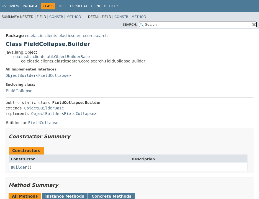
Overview (10, 6)
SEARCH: (130, 25)
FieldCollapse (53, 75)
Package (30, 6)
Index (101, 6)
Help (113, 6)
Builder (19, 167)
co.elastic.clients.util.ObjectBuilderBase (51, 56)
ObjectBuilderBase (44, 108)
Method (73, 17)
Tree (62, 6)
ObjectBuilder (21, 75)
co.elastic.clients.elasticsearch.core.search (66, 35)
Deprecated (81, 6)
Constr (56, 17)
